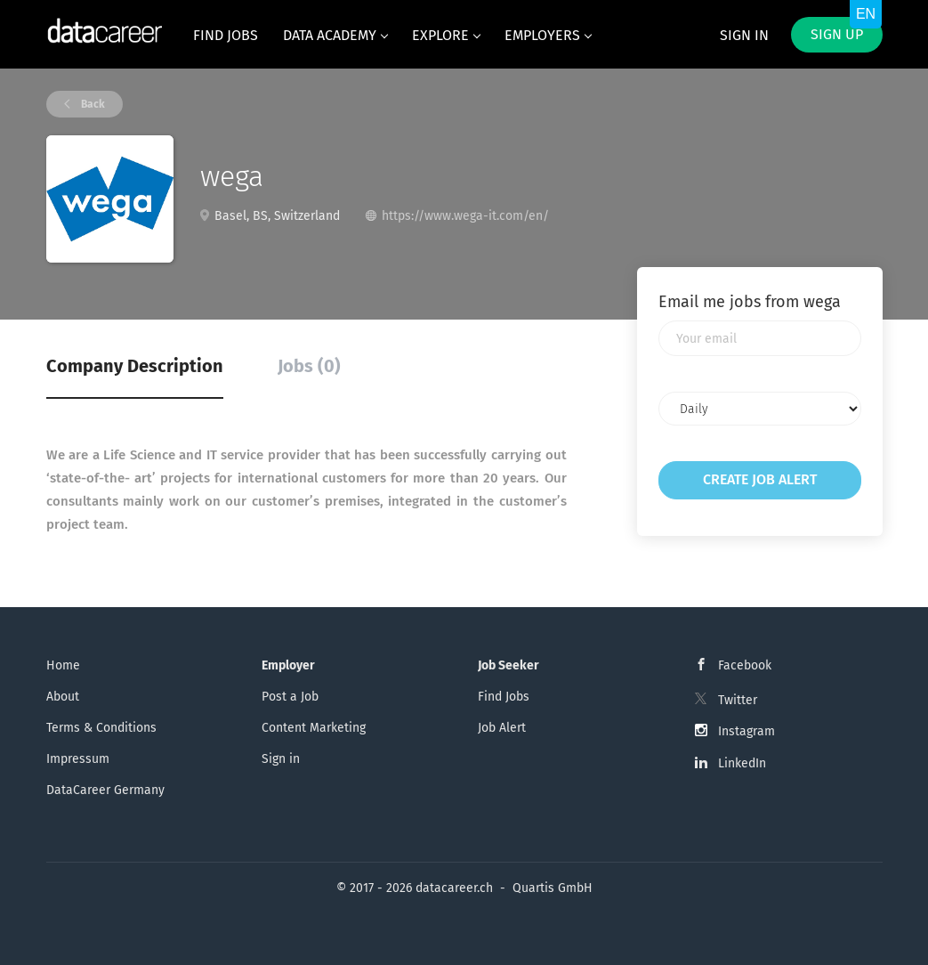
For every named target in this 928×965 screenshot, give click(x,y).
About (62, 696)
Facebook (744, 665)
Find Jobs (503, 696)
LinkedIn (742, 763)
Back (91, 104)
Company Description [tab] (134, 366)
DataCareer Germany (105, 790)
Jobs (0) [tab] (309, 366)
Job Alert (502, 727)
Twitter (737, 700)
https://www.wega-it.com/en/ (465, 215)
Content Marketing (314, 727)
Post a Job (290, 696)
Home (63, 665)
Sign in (744, 35)
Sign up (837, 34)
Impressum (77, 758)
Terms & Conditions (101, 727)
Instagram (746, 731)
